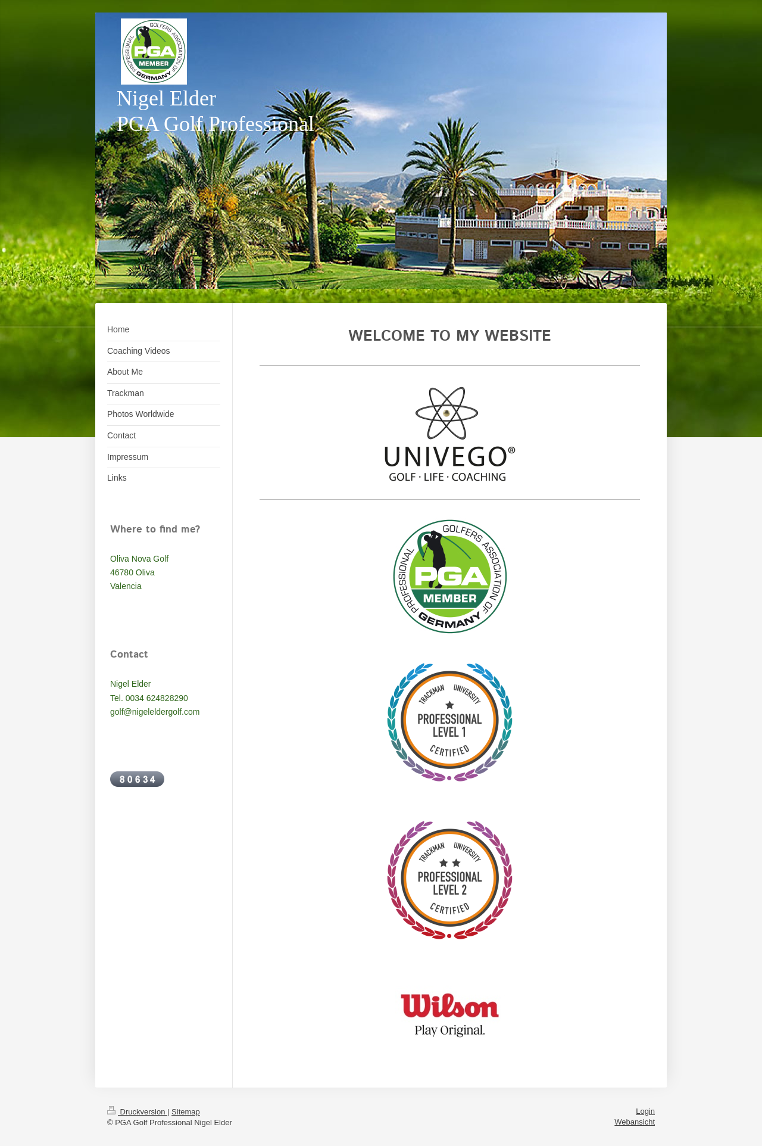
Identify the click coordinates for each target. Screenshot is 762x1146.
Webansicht (634, 1121)
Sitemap (185, 1111)
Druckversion (137, 1111)
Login (645, 1111)
